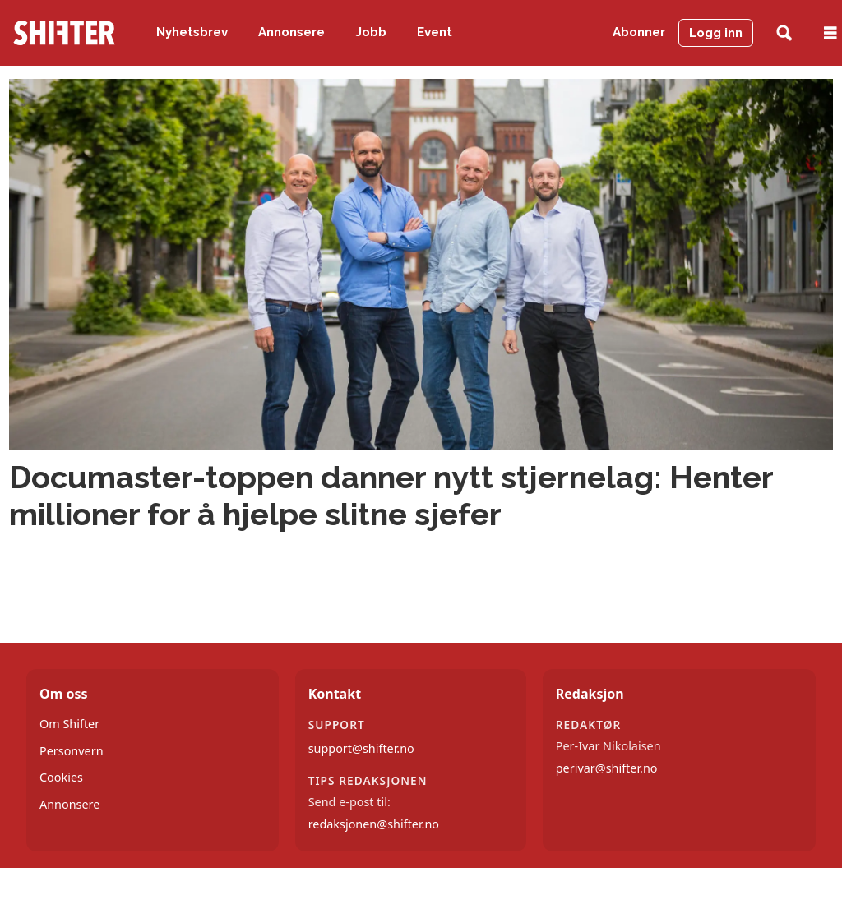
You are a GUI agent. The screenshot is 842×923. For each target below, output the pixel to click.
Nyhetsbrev (192, 32)
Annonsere (291, 32)
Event (434, 32)
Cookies (61, 777)
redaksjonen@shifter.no (373, 824)
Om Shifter (69, 723)
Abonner (639, 32)
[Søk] (784, 33)
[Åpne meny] (830, 33)
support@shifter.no (361, 748)
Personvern (71, 751)
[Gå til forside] (64, 33)
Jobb (371, 32)
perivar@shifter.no (607, 768)
